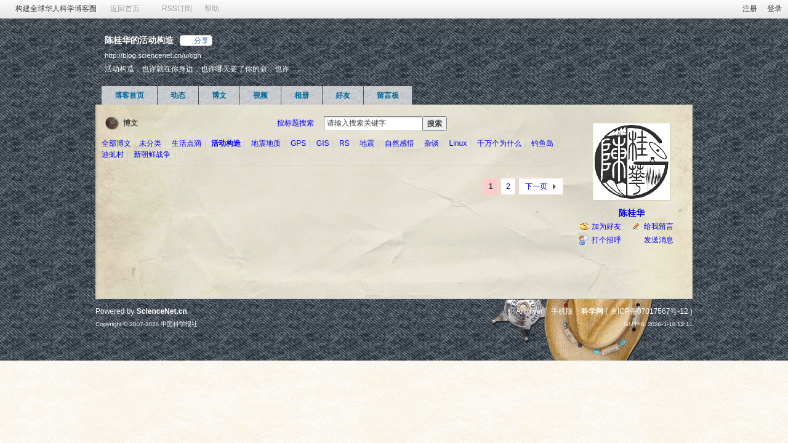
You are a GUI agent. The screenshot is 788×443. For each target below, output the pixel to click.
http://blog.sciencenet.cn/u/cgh (153, 55)
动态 (178, 95)
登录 (774, 8)
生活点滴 (186, 143)
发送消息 (658, 240)
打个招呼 (606, 240)
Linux (458, 143)
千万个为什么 (499, 143)
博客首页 (129, 95)
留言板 (388, 95)
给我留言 (658, 226)
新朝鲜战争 (152, 154)
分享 (201, 40)
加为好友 (606, 226)
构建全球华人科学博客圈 (56, 8)
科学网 (592, 311)
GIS (322, 143)
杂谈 (431, 143)
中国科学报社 (179, 324)
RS (344, 143)
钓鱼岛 (542, 143)
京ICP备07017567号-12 (649, 311)
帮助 (211, 8)
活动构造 (226, 143)
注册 (749, 8)
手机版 (562, 311)
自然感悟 (399, 143)
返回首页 (125, 8)
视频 (260, 95)
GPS (298, 143)
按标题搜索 (295, 123)
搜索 (434, 123)
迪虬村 (113, 154)
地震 (367, 143)
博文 (219, 95)
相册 (301, 95)
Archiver (529, 311)
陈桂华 (632, 213)
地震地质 (266, 143)
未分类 (150, 143)
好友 (343, 95)
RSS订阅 (177, 8)
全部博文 (116, 143)
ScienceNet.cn (162, 311)
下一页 (536, 186)
